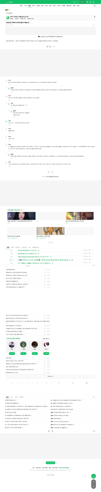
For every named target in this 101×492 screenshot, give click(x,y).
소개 (33, 467)
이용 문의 (38, 467)
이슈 (25, 5)
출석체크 (69, 5)
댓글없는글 (35, 247)
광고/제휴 (45, 467)
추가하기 (12, 353)
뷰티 (54, 5)
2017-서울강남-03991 (60, 470)
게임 (74, 5)
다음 (73, 383)
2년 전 (7, 25)
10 (58, 383)
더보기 (50, 376)
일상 (29, 5)
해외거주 (23, 18)
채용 (50, 467)
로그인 (44, 176)
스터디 (59, 5)
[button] (49, 243)
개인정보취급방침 (64, 467)
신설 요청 (9, 13)
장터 (42, 5)
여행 (11, 18)
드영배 (38, 5)
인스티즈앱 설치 (51, 462)
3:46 (93, 397)
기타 (29, 247)
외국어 (17, 18)
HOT (21, 5)
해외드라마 (30, 18)
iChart (63, 5)
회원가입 (83, 2)
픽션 (46, 5)
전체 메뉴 (46, 338)
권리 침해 (55, 467)
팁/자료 (24, 247)
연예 (33, 5)
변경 (78, 5)
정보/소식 (18, 247)
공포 (50, 5)
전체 (8, 247)
